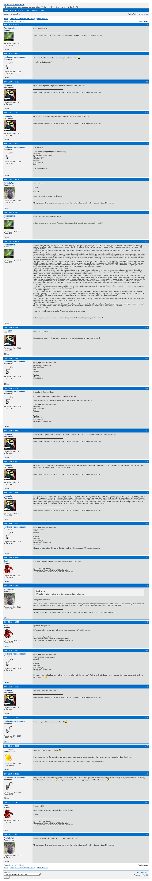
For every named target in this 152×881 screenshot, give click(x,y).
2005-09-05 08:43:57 (11, 241)
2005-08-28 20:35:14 (11, 53)
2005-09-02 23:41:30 (11, 143)
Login (43, 10)
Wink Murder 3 (42, 19)
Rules (20, 10)
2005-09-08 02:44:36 (11, 462)
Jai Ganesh (9, 750)
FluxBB (145, 875)
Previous (12, 21)
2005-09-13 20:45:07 (11, 774)
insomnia (8, 85)
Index (6, 10)
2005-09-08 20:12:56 (11, 523)
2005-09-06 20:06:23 (11, 358)
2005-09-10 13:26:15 (11, 650)
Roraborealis (9, 28)
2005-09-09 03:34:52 (11, 557)
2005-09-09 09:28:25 (11, 586)
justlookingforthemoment (15, 57)
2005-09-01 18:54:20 (11, 113)
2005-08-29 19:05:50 (11, 82)
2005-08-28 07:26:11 (11, 25)
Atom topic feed (142, 872)
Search (27, 10)
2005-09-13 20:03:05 (11, 746)
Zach (6, 561)
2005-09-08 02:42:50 (11, 431)
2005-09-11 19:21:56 (11, 687)
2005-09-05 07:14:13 (11, 212)
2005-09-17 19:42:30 (11, 834)
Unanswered (143, 14)
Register (35, 10)
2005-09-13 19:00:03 (11, 718)
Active (135, 14)
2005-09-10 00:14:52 (11, 622)
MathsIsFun (9, 183)
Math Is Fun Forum (14, 4)
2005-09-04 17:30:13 (11, 180)
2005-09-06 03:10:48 (11, 327)
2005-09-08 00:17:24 (11, 388)
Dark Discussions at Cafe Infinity (22, 19)
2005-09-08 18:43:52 (11, 492)
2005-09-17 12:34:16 (11, 802)
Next (22, 21)
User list (13, 10)
